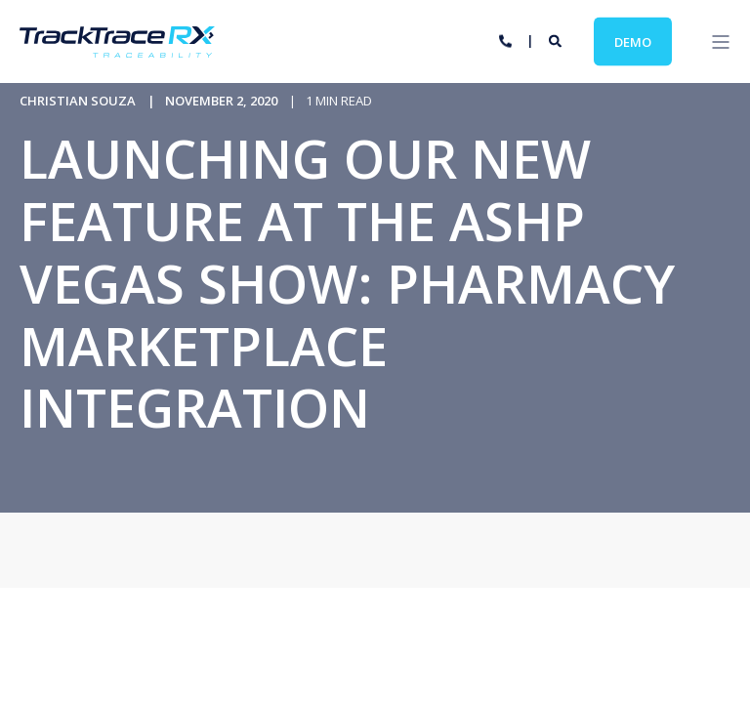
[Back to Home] (117, 45)
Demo (632, 41)
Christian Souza (78, 100)
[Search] (556, 40)
